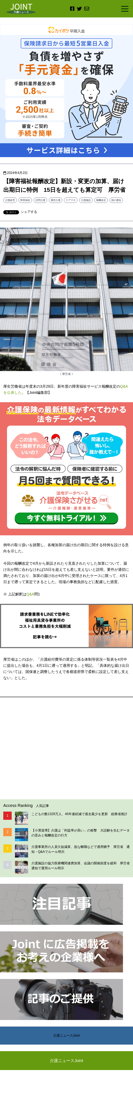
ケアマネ (71, 200)
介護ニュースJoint (66, 1035)
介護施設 (86, 200)
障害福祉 (25, 200)
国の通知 (116, 200)
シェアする (29, 212)
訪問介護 (40, 200)
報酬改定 (101, 200)
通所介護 (55, 200)
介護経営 (10, 200)
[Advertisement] (66, 748)
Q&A (30, 594)
